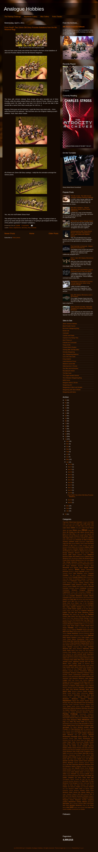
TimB (83, 781)
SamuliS (85, 746)
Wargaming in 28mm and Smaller (72, 387)
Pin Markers (91, 723)
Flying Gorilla (66, 345)
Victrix (71, 792)
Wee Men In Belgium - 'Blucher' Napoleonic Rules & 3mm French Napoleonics (80, 209)
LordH (88, 682)
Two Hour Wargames (68, 788)
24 (66, 405)
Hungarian (65, 652)
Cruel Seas (66, 595)
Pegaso (80, 717)
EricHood (68, 848)
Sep (67, 449)
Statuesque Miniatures (78, 764)
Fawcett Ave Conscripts (70, 342)
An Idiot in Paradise (88, 539)
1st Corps (69, 530)
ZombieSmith (75, 809)
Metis (64, 689)
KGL (84, 667)
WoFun (64, 807)
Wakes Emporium (84, 794)
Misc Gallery (44, 16)
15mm (11, 227)
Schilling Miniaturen (85, 749)
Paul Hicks (90, 716)
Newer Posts (9, 233)
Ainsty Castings (77, 537)
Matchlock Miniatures (73, 687)
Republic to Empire (88, 736)
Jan (67, 511)
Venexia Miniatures (74, 790)
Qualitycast (88, 729)
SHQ (92, 755)
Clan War (91, 584)
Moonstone (77, 695)
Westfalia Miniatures (75, 805)
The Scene (78, 777)
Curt (70, 597)
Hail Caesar (86, 645)
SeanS (92, 751)
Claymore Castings (67, 586)
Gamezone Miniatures (84, 633)
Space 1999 (85, 758)
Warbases (86, 796)
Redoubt (91, 734)
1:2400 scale (78, 524)
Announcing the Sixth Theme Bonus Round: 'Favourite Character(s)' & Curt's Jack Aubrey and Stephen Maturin (81, 233)
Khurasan (89, 667)
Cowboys (88, 592)
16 (66, 426)
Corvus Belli (74, 592)
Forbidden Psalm (78, 624)
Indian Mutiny (90, 656)
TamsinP (73, 773)
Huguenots (91, 650)
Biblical (87, 556)
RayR (80, 733)
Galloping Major (77, 631)
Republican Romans (68, 738)
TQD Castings (90, 785)
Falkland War (76, 614)
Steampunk (87, 764)
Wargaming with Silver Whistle (72, 389)
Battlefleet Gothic (81, 554)
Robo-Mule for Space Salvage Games (82, 221)
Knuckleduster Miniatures (69, 672)
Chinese (86, 582)
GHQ (64, 637)
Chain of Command (74, 579)
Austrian (81, 549)
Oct (67, 446)
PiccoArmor (66, 723)
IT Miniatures (66, 659)
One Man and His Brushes (70, 368)
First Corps (69, 620)
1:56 (76, 525)
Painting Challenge (70, 714)
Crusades (85, 595)
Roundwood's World (68, 371)
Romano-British (79, 742)
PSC (69, 729)
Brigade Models (89, 567)
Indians (65, 658)
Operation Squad (89, 710)
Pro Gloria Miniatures (76, 727)
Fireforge (86, 618)
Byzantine (87, 571)
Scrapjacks (87, 751)
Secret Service (70, 753)
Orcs (69, 712)
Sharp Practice (86, 755)
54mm (92, 532)
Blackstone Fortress (77, 562)
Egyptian (79, 608)
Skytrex (92, 757)
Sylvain (77, 772)
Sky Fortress (86, 757)
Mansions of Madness (69, 685)
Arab (85, 543)
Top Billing (70, 785)
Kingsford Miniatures (74, 670)
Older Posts (53, 233)
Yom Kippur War (89, 807)
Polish (82, 725)
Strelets (69, 770)
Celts (84, 577)
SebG (64, 753)
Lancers (70, 674)
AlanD (90, 538)
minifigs (69, 693)
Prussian (33, 227)
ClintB (74, 586)
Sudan (92, 770)
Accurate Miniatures (74, 536)
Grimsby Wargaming (69, 352)
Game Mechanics (85, 631)
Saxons (65, 749)
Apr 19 (70, 479)
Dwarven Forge (84, 605)
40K (78, 532)
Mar (67, 505)
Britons (83, 569)
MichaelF (82, 689)
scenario (78, 749)
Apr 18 (70, 482)
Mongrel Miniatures (68, 695)
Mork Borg (90, 695)
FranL (64, 630)
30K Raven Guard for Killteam (74, 27)
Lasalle (69, 676)
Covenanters (82, 592)
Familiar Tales (83, 614)
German (91, 635)
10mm (68, 528)
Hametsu (69, 646)
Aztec (78, 550)
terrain (87, 773)
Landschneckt (77, 674)
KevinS (81, 667)
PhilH (82, 721)
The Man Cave (67, 373)
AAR (85, 534)
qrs (84, 729)
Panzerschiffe (83, 714)
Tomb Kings (86, 783)
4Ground (87, 532)
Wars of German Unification (76, 803)
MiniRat (74, 693)
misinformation (84, 693)
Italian (71, 659)
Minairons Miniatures (77, 691)
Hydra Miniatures (67, 654)
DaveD (65, 601)
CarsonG (70, 577)
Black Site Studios (85, 560)
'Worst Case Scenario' (75, 522)
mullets (74, 697)
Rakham (89, 731)
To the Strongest (73, 783)
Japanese (76, 661)
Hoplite (69, 650)
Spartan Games (83, 760)
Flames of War (67, 622)
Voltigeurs (74, 794)
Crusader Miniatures (75, 595)
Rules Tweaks (57, 16)
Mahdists (77, 684)
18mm (64, 530)
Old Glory (24, 227)
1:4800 (69, 525)
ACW (81, 536)
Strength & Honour (75, 770)
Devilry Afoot (66, 603)
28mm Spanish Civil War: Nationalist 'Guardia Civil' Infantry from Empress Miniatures (81, 308)
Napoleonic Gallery (30, 16)
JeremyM (81, 661)
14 (66, 431)
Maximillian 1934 (83, 687)
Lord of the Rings (82, 682)
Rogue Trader (71, 742)
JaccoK (87, 659)
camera (85, 573)
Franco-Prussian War (84, 627)
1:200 (73, 524)
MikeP (87, 689)
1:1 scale (84, 522)
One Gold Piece (81, 710)
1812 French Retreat (88, 528)
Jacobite (91, 659)
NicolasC (65, 702)
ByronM (81, 571)
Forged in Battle (79, 625)
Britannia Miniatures (68, 569)
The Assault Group (73, 775)
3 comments (25, 225)
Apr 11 (70, 487)
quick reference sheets (68, 731)
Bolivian (92, 563)
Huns (69, 652)
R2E (82, 731)
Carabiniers (91, 575)
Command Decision (74, 588)
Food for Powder (89, 622)
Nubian (69, 706)
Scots (74, 751)
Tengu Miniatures (81, 773)
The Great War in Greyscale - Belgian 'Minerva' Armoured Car (82, 246)
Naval (74, 700)
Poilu (78, 725)
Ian (72, 654)
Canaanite (91, 573)
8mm (67, 534)
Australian (75, 549)
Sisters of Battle (72, 757)
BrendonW (66, 567)
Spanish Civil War (68, 760)
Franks (92, 627)
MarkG (87, 685)
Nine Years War (72, 702)
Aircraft (83, 538)
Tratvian (65, 786)
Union (80, 788)
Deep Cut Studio (79, 601)
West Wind (66, 805)
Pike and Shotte (83, 723)
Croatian (76, 593)
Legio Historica (83, 680)
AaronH (89, 534)
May (67, 459)
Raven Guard (74, 732)
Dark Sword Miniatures (88, 599)
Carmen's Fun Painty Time (70, 338)
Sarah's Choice (67, 747)
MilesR (65, 691)
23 (66, 408)
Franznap (69, 629)
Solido (75, 758)
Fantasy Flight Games (69, 616)
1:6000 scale (87, 525)
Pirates (64, 725)
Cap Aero (72, 575)
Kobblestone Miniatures (83, 672)
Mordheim (83, 695)
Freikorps (74, 630)
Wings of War (86, 805)
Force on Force (86, 623)
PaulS (67, 717)
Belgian (71, 556)
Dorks (70, 605)
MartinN (91, 685)
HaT (70, 648)
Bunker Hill (66, 330)
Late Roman (75, 676)
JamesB (65, 661)
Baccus (82, 551)
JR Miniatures (86, 663)
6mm (64, 534)
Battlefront (91, 554)
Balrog (86, 550)
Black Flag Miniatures (74, 558)
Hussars (74, 652)
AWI (75, 551)
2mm (89, 530)
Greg (71, 643)
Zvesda (83, 809)
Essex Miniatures (83, 612)
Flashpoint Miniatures (77, 622)
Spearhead (91, 760)
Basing (82, 552)
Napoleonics (17, 227)
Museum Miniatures (83, 697)
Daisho (92, 597)
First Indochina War (78, 620)
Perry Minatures (72, 719)
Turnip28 (91, 786)
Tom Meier (80, 783)
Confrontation (90, 588)
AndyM (76, 541)
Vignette (83, 792)
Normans (79, 702)
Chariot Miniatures (67, 582)
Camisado (66, 333)
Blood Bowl (86, 562)
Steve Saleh (71, 768)
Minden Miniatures (88, 691)
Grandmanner (80, 639)
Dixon (77, 603)
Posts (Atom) (16, 237)
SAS (83, 747)
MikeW (92, 689)
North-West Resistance (79, 704)
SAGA (74, 746)
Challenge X (83, 579)
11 (66, 439)
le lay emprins (67, 359)
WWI (67, 807)
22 (66, 410)
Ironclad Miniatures (74, 657)
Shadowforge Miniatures (75, 755)
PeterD (78, 721)
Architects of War (68, 545)
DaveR (69, 601)
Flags (85, 620)
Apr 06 (70, 492)
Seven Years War (83, 753)
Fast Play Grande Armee (82, 616)
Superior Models (67, 771)
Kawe (64, 667)
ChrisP (92, 582)
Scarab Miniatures (71, 749)
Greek (88, 641)
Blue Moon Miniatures (77, 563)
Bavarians (65, 556)
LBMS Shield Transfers (84, 676)
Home (31, 233)
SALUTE (79, 745)
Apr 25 (70, 469)
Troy (82, 786)
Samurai (91, 746)
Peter (67, 721)
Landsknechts (85, 674)
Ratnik (68, 733)
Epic (76, 612)
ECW (69, 608)
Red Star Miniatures (81, 734)
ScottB (78, 751)
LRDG (92, 682)
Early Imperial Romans (74, 607)
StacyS (64, 764)
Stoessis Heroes (84, 768)
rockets (65, 742)
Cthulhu (91, 595)
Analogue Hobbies (24, 9)
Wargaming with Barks (69, 392)
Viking (88, 792)
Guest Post (73, 645)
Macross (72, 683)
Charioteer (75, 582)
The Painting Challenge (12, 16)
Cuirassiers (66, 597)
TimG (86, 781)
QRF (82, 729)
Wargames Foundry (80, 800)
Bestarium (82, 556)
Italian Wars (77, 659)
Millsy (69, 691)
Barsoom (77, 552)
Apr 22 (70, 474)
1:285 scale (86, 524)
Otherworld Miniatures (82, 712)
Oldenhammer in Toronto (70, 366)
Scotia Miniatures (67, 751)
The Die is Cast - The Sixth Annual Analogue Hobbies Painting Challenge (82, 196)
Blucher (70, 563)
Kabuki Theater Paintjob (88, 665)
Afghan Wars (69, 538)
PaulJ (64, 717)
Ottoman (91, 712)
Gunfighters (79, 644)
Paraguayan (91, 714)
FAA (71, 614)
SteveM (77, 768)
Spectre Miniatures (68, 762)
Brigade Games (78, 567)
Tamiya (68, 773)
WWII (72, 807)
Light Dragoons (71, 682)
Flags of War (90, 620)
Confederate (83, 588)
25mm (79, 530)
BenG (78, 556)
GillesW (68, 637)
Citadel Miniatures (76, 584)
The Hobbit (81, 775)
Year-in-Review (81, 807)
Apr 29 (70, 464)
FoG (83, 622)
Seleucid (76, 753)
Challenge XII (66, 580)
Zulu (79, 809)
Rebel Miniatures (68, 734)
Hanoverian (76, 646)
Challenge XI (90, 579)
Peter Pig (73, 721)
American (78, 539)
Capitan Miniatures (81, 575)
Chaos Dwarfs (90, 580)
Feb (67, 508)
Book (92, 565)
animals (73, 543)
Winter (92, 805)
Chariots (81, 582)
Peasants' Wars (74, 717)
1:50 (73, 525)
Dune (79, 605)
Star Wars (69, 764)
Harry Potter (83, 646)
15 (66, 428)
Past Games (80, 716)
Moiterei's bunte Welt (69, 363)
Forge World (70, 625)
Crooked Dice (90, 593)
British (77, 569)
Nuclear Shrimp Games (78, 706)
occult (92, 706)
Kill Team (74, 669)
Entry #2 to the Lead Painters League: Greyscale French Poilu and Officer (82, 270)
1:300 (92, 524)
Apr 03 (70, 500)
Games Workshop (72, 633)
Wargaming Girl (67, 385)
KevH (72, 667)
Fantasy (91, 614)
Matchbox (65, 687)
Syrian (81, 772)
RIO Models (77, 740)
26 (66, 400)
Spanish (91, 759)
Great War (70, 641)
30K (92, 530)
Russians (86, 744)
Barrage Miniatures (68, 552)
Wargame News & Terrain (70, 382)
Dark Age (73, 599)
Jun (67, 457)
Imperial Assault (78, 656)
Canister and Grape (68, 335)
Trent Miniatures (72, 786)
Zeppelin (65, 809)
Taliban (64, 773)
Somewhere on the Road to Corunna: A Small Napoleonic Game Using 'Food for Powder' (82, 283)
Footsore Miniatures (68, 624)
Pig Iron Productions (74, 723)
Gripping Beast (84, 643)
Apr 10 (70, 490)
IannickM (79, 654)
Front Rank (69, 631)
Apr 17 (70, 485)
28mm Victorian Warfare (70, 323)
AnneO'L (77, 543)
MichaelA (76, 689)
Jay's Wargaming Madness (70, 354)
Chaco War (65, 579)
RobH (88, 740)
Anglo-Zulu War (67, 543)
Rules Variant (66, 744)
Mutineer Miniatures (87, 699)
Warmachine (91, 801)
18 (66, 421)
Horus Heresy (78, 650)
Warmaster (66, 803)
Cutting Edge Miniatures (77, 597)
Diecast (72, 603)
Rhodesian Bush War (68, 740)
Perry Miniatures (84, 719)
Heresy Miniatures (77, 648)
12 (66, 436)
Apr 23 (70, 472)
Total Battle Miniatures (79, 785)
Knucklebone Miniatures (87, 671)
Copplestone (66, 592)
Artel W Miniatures (79, 547)
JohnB (79, 663)
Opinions (65, 712)
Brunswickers (90, 569)
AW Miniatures (66, 551)
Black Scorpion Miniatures (74, 560)
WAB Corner (66, 380)
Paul (29, 227)
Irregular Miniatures (84, 658)
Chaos (84, 580)
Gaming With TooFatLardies (71, 349)
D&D (85, 597)
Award (72, 550)
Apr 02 (70, 502)
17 (66, 423)
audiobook (69, 549)
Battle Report (72, 554)
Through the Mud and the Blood (84, 779)
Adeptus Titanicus (89, 536)
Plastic (69, 725)
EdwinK (74, 608)
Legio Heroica (75, 680)
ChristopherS (66, 584)
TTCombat (85, 786)
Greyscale (77, 643)
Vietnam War (76, 792)
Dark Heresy (79, 599)
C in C (92, 571)
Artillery (87, 547)
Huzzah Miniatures (89, 652)
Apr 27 (70, 467)
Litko (76, 682)
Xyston (75, 807)
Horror (73, 650)
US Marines (86, 788)
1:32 (64, 525)
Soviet (79, 759)
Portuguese (87, 725)
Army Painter (71, 547)
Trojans (78, 786)
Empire (64, 610)
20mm (75, 530)
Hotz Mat (85, 650)
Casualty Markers (77, 577)
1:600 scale (80, 526)
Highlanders (86, 648)
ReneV (80, 736)
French (79, 630)
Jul (67, 454)
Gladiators (74, 637)
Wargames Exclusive (88, 798)
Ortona (73, 712)
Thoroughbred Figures (68, 779)
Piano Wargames (89, 721)
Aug (67, 451)
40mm (82, 532)
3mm (75, 532)
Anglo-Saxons (90, 541)
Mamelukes (91, 683)
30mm (64, 532)
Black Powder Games (69, 326)
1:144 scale (69, 524)
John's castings (72, 663)
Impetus (85, 656)
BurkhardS (65, 571)
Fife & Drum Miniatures (73, 618)
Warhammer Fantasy (75, 801)
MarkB (77, 685)
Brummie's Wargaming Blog (71, 328)
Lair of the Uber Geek (69, 356)
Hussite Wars (80, 652)
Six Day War (80, 757)
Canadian (65, 575)
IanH (75, 654)
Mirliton (78, 693)
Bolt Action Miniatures (70, 565)
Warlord (84, 801)
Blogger (81, 848)
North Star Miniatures (88, 702)
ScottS (82, 751)
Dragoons (74, 605)
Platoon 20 (74, 725)
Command (65, 588)
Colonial (91, 586)
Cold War (86, 586)
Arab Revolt (90, 543)
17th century (79, 527)
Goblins (79, 637)
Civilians (85, 584)
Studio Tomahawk (85, 770)
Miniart (64, 693)
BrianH (71, 567)
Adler (64, 538)
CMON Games (79, 586)
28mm (84, 530)
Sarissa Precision (77, 747)
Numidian (87, 706)
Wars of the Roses (88, 803)
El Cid (83, 608)
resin (75, 738)
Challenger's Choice (76, 580)
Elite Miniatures (90, 608)
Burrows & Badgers (74, 571)
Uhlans (76, 788)
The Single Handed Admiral (71, 375)
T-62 (85, 771)
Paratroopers (66, 716)
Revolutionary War (88, 738)
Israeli (92, 658)
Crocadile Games (82, 593)
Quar (92, 729)
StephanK (84, 766)
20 (66, 415)
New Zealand (80, 700)
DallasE (65, 599)
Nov (67, 444)
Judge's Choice (77, 665)
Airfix (87, 537)
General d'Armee (83, 635)
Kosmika (65, 674)
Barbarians (91, 550)
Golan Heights (85, 637)
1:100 (88, 522)
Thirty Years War (88, 777)
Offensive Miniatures (76, 708)
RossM (86, 742)
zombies (69, 809)
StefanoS (78, 766)
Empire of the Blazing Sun (74, 610)
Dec (67, 441)
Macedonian (66, 684)
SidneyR (65, 757)
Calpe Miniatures (78, 573)
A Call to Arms (80, 534)
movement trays (67, 697)
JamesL (70, 661)
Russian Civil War (77, 744)
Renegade (74, 736)
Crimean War (70, 593)
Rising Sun (83, 740)
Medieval (91, 687)
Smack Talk (66, 759)
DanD (68, 599)
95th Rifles (72, 534)
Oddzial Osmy (66, 708)
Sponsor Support (89, 762)
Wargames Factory (68, 800)
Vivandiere (69, 794)
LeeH (69, 680)
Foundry (71, 627)
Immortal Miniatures (68, 656)
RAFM (85, 731)
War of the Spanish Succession (74, 796)
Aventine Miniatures (89, 549)
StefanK (73, 766)
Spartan (76, 760)
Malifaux (82, 683)
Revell (80, 738)
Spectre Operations (79, 762)
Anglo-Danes (82, 541)
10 (66, 514)
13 (66, 434)
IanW (84, 654)
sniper (71, 758)
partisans (73, 716)
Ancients (65, 541)
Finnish (81, 618)
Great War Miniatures (80, 641)
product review (89, 727)
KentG (68, 667)
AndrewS (71, 541)
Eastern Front (86, 606)
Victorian (82, 790)
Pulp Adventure (75, 729)
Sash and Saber (89, 747)
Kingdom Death (81, 669)
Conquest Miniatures (86, 590)
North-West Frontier (68, 704)
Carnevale (65, 577)
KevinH (76, 667)
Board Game (86, 564)
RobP (92, 740)
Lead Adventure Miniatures (76, 678)
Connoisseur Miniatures (70, 590)
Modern (91, 693)
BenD (74, 556)
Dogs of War (83, 603)
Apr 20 (70, 477)
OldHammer (73, 710)
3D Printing (70, 532)
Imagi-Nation (90, 654)
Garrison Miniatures (74, 635)
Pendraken (85, 717)
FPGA (76, 627)
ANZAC (82, 543)
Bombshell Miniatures (83, 565)
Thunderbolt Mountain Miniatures (71, 781)
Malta (86, 684)
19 (66, 418)
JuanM (71, 665)
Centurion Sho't (90, 577)
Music (92, 697)
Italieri (82, 659)
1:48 (66, 526)
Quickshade (77, 731)
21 (66, 413)
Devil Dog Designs (89, 601)
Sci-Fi (92, 749)
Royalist (91, 742)
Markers (82, 685)
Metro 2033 (69, 689)
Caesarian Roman (67, 573)
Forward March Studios (69, 347)
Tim (80, 781)
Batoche (87, 552)
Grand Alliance (71, 639)
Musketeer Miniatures (70, 699)
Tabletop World (90, 771)
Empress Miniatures (87, 610)
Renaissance (66, 736)
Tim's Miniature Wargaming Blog (72, 378)
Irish (68, 658)
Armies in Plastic (78, 545)
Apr (67, 462)
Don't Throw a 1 (67, 340)
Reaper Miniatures (88, 733)
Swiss (72, 772)
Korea (92, 672)
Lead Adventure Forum (69, 361)
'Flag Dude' (66, 522)
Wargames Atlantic (77, 798)
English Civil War (68, 612)
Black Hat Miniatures (84, 558)
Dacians (88, 597)
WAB (78, 794)
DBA (73, 601)
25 (66, 403)
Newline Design (89, 700)
